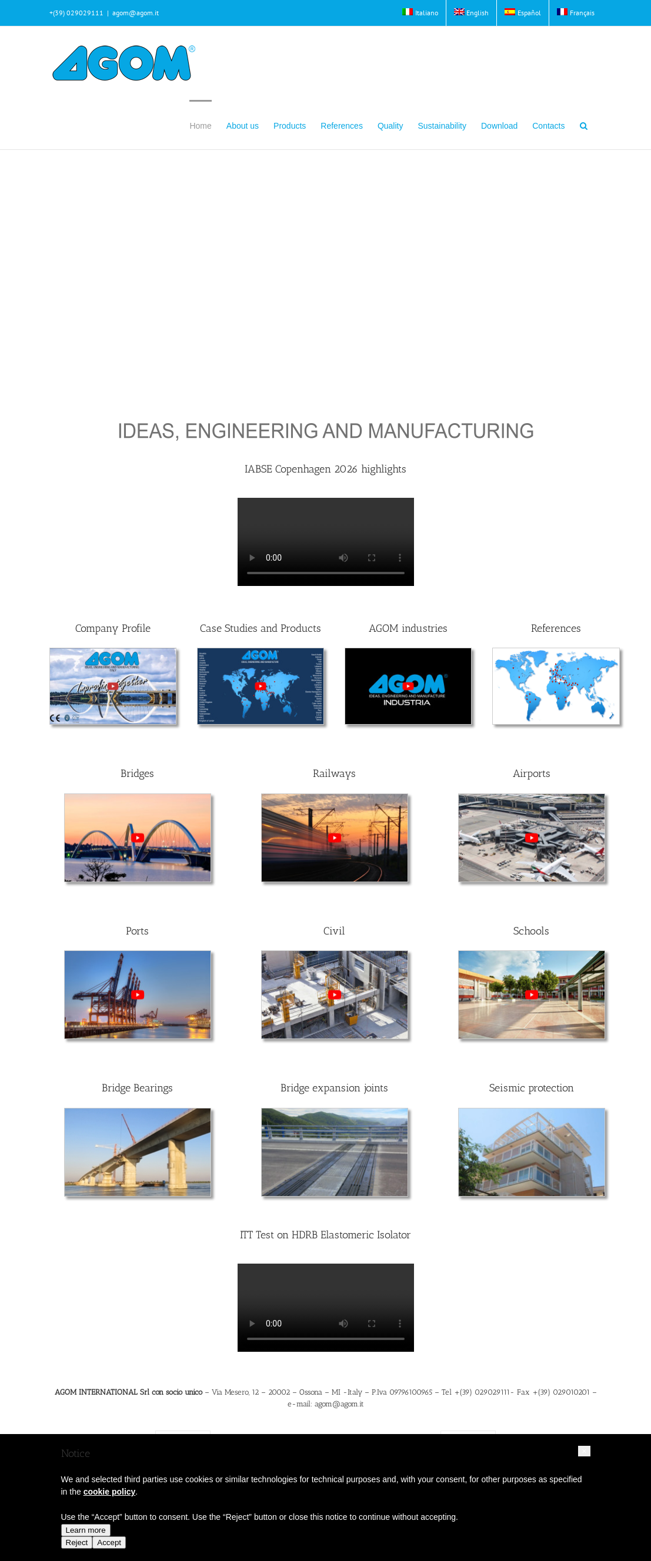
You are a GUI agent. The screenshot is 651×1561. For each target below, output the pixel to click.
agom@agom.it (135, 12)
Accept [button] (109, 1542)
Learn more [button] (86, 1530)
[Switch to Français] (575, 13)
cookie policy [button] (110, 1491)
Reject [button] (77, 1542)
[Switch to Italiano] (420, 13)
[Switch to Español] (523, 13)
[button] (583, 124)
